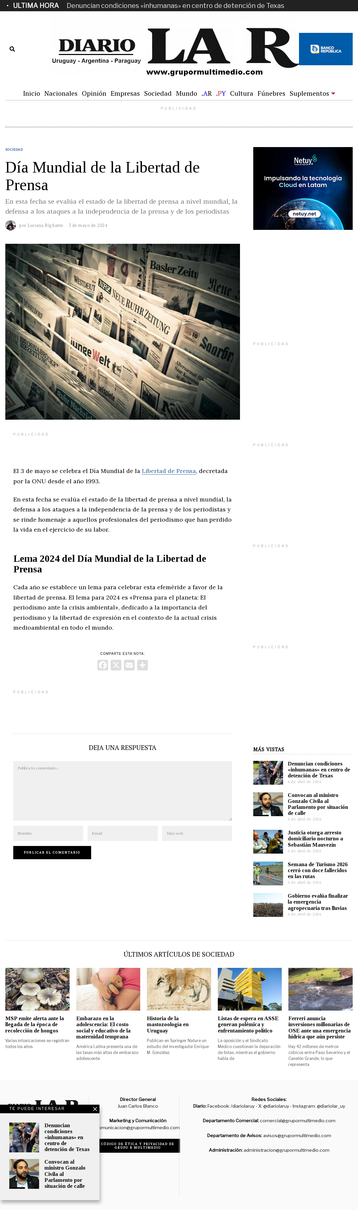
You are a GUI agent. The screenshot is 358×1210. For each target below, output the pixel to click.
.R (207, 93)
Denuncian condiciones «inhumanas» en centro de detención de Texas (175, 6)
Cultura (241, 93)
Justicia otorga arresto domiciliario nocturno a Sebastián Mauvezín (315, 838)
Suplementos (309, 93)
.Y (221, 93)
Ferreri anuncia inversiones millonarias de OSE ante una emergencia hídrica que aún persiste (319, 1027)
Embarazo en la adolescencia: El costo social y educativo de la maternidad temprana (103, 1027)
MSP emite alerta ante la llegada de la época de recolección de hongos (34, 1024)
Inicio (31, 93)
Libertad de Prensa (169, 471)
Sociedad (158, 93)
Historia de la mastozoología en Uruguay (168, 1024)
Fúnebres (271, 93)
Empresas (125, 93)
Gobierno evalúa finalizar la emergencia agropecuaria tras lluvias (318, 902)
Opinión (94, 93)
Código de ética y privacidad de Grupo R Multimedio (137, 1146)
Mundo (186, 93)
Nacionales (61, 93)
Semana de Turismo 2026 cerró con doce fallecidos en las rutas (317, 870)
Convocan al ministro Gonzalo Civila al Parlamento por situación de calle (318, 804)
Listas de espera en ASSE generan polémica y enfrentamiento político (248, 1024)
